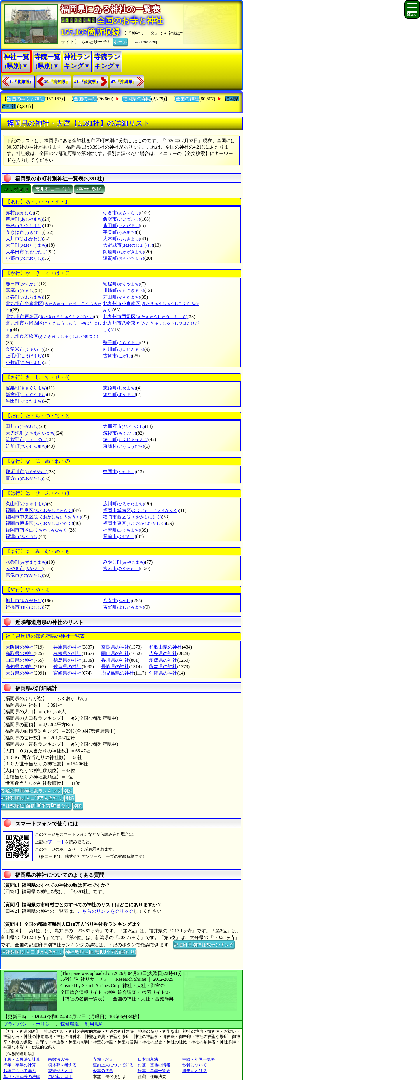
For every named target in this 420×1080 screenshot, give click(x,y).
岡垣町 (123, 251)
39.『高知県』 (57, 82)
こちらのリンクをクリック (106, 911)
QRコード (56, 842)
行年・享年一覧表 (154, 1071)
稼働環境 (69, 1024)
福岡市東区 (134, 523)
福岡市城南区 (140, 510)
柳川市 (24, 600)
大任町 (26, 245)
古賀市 (117, 355)
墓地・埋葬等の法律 (21, 1076)
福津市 (22, 536)
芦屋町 (24, 219)
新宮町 (26, 394)
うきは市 (24, 232)
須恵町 (119, 394)
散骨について (194, 1065)
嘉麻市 (20, 290)
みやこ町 (124, 562)
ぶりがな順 (16, 189)
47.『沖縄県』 (124, 82)
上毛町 (24, 355)
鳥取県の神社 (20, 653)
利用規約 (94, 1024)
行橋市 (24, 607)
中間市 (119, 471)
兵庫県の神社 (67, 646)
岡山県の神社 (115, 653)
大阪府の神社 (20, 646)
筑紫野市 (26, 439)
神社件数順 (89, 189)
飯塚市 (121, 219)
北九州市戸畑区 (50, 316)
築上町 (125, 439)
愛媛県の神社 (163, 660)
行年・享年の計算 (19, 1065)
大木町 (121, 238)
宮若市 (121, 568)
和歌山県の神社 (165, 646)
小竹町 (24, 362)
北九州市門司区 (145, 316)
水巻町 (26, 562)
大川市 (24, 238)
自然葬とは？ (60, 1076)
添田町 (24, 400)
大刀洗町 (30, 433)
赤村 (20, 212)
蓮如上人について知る (113, 1065)
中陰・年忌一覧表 (198, 1059)
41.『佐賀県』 (87, 82)
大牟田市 (26, 251)
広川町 (123, 503)
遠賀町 (123, 258)
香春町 (24, 297)
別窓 (68, 790)
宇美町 (119, 232)
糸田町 (121, 225)
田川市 (22, 426)
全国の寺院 (85, 98)
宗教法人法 (58, 1059)
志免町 (119, 387)
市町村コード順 (52, 189)
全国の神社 (187, 98)
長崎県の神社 (115, 666)
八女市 (117, 600)
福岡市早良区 (39, 510)
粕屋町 (121, 283)
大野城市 (128, 245)
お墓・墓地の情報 (154, 1065)
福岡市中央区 (43, 516)
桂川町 (123, 349)
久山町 (26, 503)
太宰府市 (124, 426)
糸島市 (24, 225)
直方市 (24, 478)
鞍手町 (121, 342)
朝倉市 (121, 212)
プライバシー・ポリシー (29, 1024)
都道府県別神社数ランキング (31, 790)
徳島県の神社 (67, 660)
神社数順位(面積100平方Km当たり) (36, 805)
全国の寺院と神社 (25, 98)
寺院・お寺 (103, 1059)
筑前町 (26, 446)
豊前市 (119, 536)
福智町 (121, 529)
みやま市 (24, 568)
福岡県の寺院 (137, 98)
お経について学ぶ (19, 1071)
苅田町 (121, 297)
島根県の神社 (67, 653)
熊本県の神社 (163, 666)
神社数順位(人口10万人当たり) (32, 797)
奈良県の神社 (115, 646)
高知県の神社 (20, 666)
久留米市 (24, 349)
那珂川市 (26, 471)
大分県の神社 (20, 672)
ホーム (120, 41)
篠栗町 (26, 387)
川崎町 (123, 290)
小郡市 (24, 258)
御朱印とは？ (194, 1071)
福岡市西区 (132, 516)
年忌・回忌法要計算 (21, 1059)
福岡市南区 (37, 529)
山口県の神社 (20, 660)
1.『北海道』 (21, 82)
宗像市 (24, 575)
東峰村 (123, 446)
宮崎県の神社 (67, 672)
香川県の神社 (115, 660)
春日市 (22, 283)
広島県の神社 (163, 653)
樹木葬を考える (62, 1065)
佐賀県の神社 (67, 666)
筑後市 (119, 433)
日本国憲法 (148, 1059)
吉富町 (123, 607)
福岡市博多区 (39, 523)
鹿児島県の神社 (117, 672)
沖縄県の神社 (163, 672)
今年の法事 (103, 1071)
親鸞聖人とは (60, 1071)
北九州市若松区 (52, 336)
